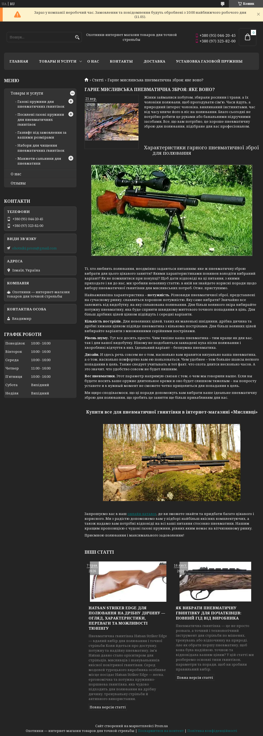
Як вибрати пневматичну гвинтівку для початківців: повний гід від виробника (208, 613)
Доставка (154, 61)
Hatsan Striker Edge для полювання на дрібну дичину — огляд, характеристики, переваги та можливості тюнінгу (127, 618)
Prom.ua (161, 726)
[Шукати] (77, 37)
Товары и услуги (57, 61)
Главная (18, 61)
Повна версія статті (108, 707)
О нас (93, 61)
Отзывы (18, 183)
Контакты (121, 61)
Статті (98, 80)
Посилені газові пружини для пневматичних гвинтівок (40, 119)
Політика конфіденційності (212, 730)
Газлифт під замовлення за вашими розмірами (42, 135)
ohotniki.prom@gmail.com (34, 248)
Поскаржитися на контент (161, 730)
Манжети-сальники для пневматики (39, 161)
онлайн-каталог (141, 513)
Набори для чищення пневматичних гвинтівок (40, 148)
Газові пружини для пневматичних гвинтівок (40, 104)
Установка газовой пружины (209, 61)
